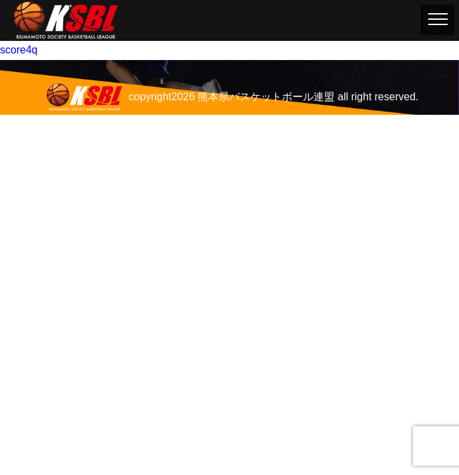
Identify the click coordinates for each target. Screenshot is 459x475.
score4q (19, 49)
